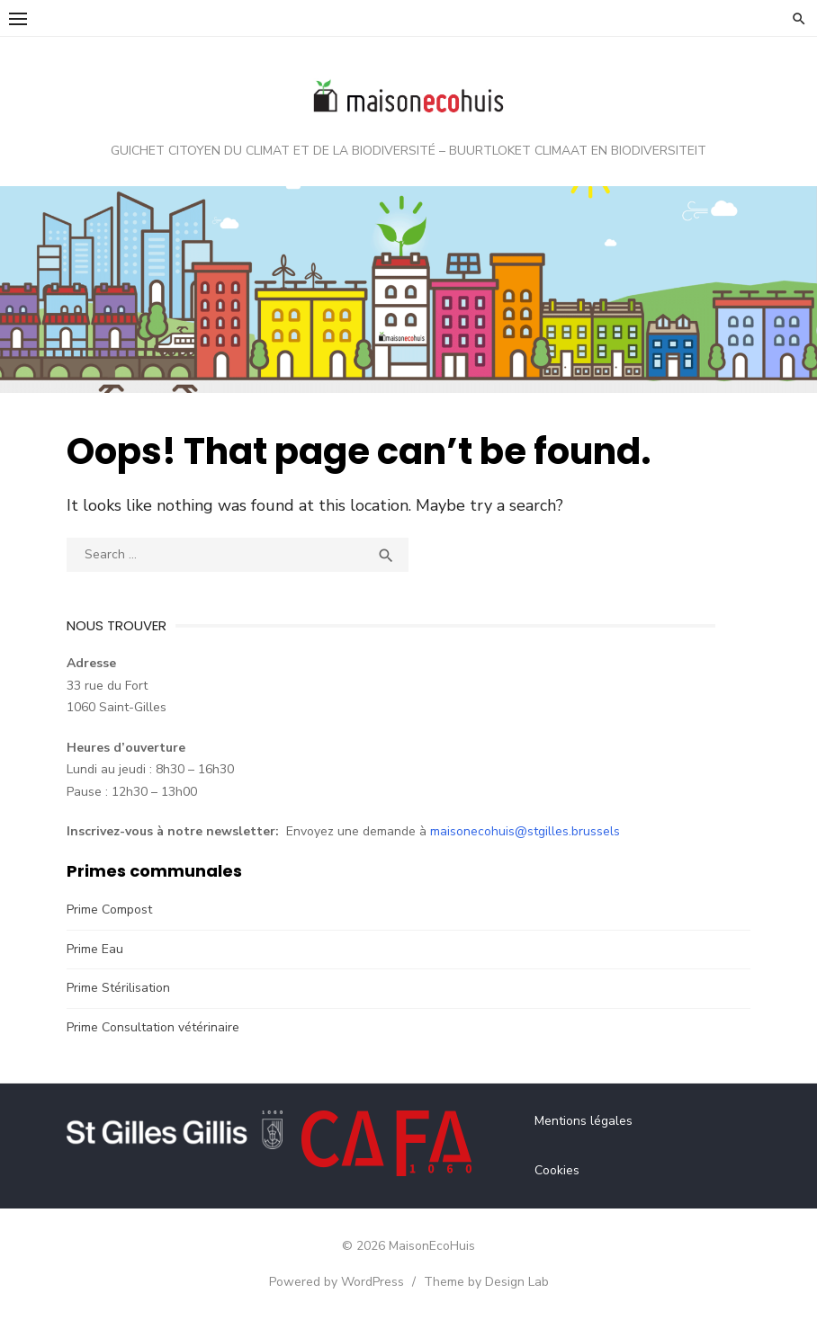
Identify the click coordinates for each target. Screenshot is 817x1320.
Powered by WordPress (336, 1281)
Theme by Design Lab (486, 1281)
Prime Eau (95, 949)
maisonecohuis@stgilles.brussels (525, 831)
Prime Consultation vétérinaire (153, 1027)
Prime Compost (109, 909)
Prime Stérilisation (118, 987)
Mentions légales (583, 1120)
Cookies (556, 1170)
